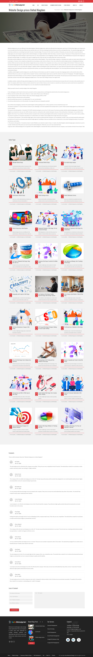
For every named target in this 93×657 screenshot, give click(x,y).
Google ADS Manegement (53, 642)
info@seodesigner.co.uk (75, 629)
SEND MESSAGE (14, 610)
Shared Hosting (50, 628)
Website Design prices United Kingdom (24, 171)
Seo (43, 655)
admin (14, 171)
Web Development (37, 655)
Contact (16, 1)
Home (10, 1)
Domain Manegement (52, 625)
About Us (48, 655)
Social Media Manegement (53, 635)
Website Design (15, 655)
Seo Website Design (69, 655)
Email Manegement (51, 632)
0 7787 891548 (75, 625)
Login (13, 1)
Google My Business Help (53, 639)
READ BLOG (31, 643)
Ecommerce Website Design (26, 655)
